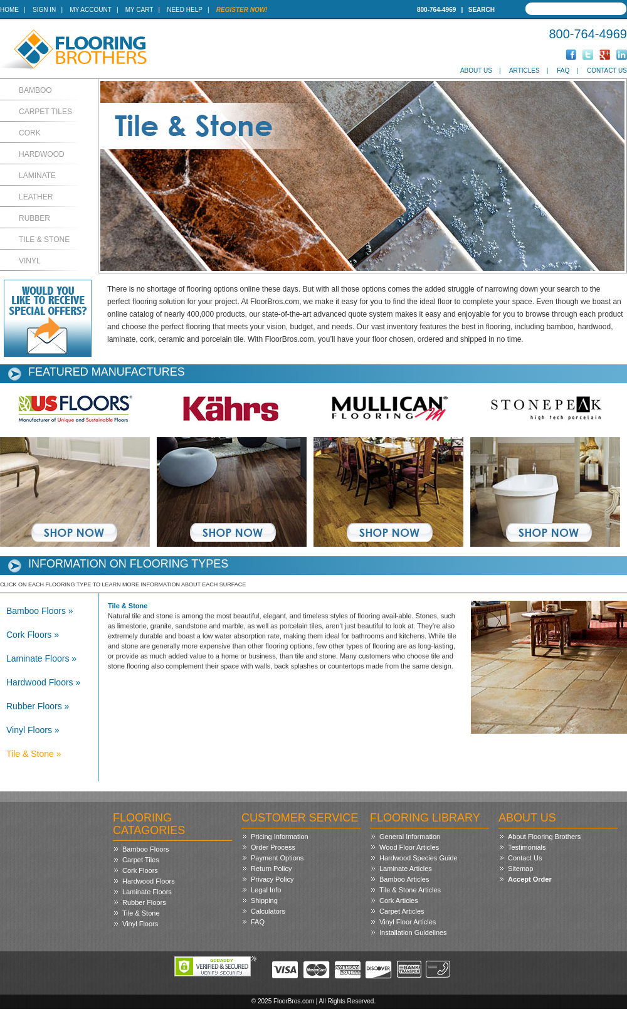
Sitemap (520, 868)
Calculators (268, 911)
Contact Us (607, 70)
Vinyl (30, 260)
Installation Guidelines (413, 932)
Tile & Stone (44, 239)
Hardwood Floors (148, 881)
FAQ (563, 70)
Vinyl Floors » (33, 730)
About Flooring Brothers (544, 836)
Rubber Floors (144, 902)
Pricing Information (279, 836)
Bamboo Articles (404, 879)
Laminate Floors (147, 891)
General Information (409, 836)
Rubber (34, 218)
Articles (524, 70)
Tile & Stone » (33, 754)
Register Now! (242, 9)
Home (9, 9)
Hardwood (42, 154)
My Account (90, 9)
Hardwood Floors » (43, 682)
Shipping (264, 900)
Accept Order (530, 879)
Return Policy (271, 868)
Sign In (44, 9)
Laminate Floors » (41, 658)
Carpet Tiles (45, 111)
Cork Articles (398, 900)
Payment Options (277, 858)
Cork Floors (140, 870)
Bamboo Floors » (39, 611)
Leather (36, 197)
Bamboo (35, 90)
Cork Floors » (32, 635)
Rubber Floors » (37, 706)
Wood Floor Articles (409, 847)
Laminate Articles (405, 868)
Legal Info (266, 890)
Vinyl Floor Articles (407, 922)
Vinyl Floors (140, 923)
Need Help (185, 9)
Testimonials (527, 847)
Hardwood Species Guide (418, 858)
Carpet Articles (401, 911)
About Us (476, 70)
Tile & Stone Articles (410, 890)
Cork (30, 133)
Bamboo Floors (145, 849)
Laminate (37, 175)
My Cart (139, 9)
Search (481, 9)
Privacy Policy (272, 879)
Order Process (273, 847)
